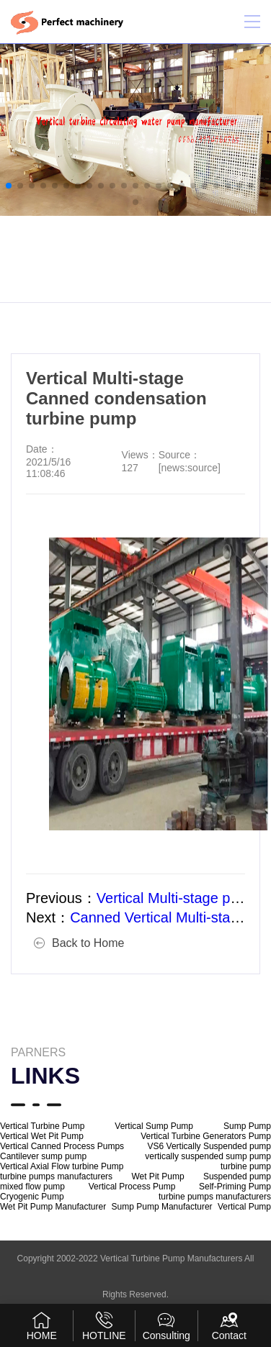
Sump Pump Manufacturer (162, 1207)
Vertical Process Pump (132, 1187)
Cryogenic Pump (32, 1197)
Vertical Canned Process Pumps (62, 1146)
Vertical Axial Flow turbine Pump (61, 1166)
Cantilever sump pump (43, 1156)
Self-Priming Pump (235, 1187)
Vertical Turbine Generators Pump (206, 1136)
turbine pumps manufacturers (56, 1176)
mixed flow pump (32, 1187)
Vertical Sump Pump (154, 1126)
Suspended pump (237, 1176)
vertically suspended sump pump (208, 1156)
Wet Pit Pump (157, 1176)
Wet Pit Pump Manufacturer (53, 1207)
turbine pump (246, 1166)
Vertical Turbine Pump (42, 1126)
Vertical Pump (244, 1207)
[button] (9, 186)
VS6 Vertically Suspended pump (209, 1146)
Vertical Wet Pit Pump (42, 1136)
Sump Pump (247, 1126)
